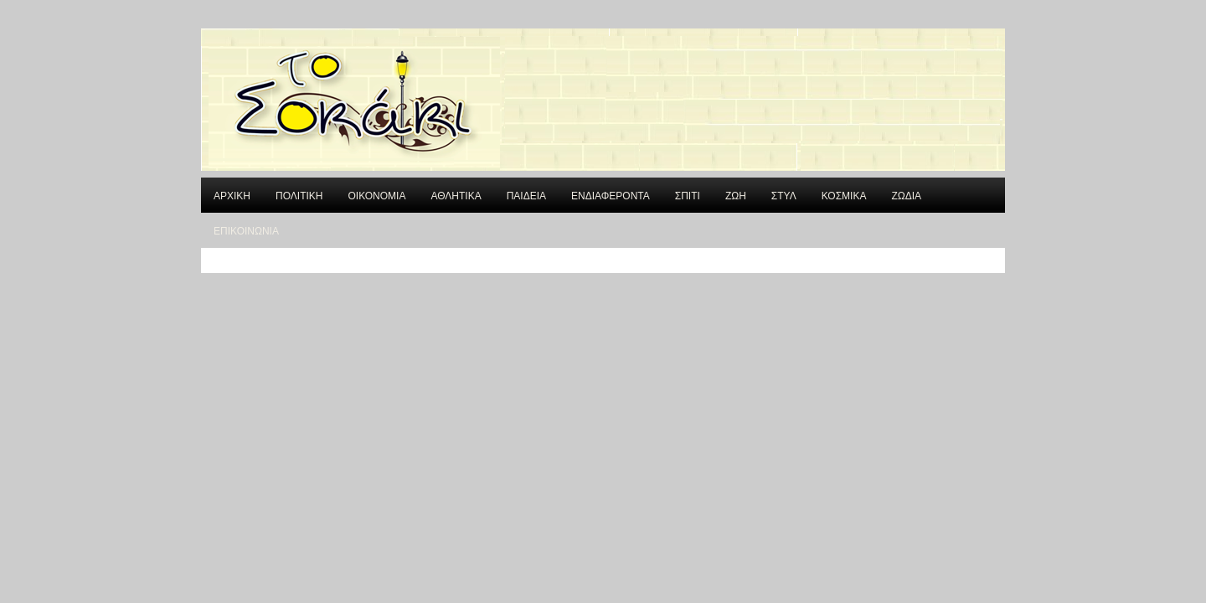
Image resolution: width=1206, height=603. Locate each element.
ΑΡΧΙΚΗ (232, 195)
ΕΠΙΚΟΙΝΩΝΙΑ (246, 230)
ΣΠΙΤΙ (687, 195)
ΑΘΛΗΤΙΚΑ (455, 195)
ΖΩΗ (735, 195)
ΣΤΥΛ (783, 195)
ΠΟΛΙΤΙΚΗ (299, 195)
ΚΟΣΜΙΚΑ (844, 195)
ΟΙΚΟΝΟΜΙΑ (376, 195)
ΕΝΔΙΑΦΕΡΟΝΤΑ (610, 195)
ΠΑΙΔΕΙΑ (526, 195)
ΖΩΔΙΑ (906, 195)
